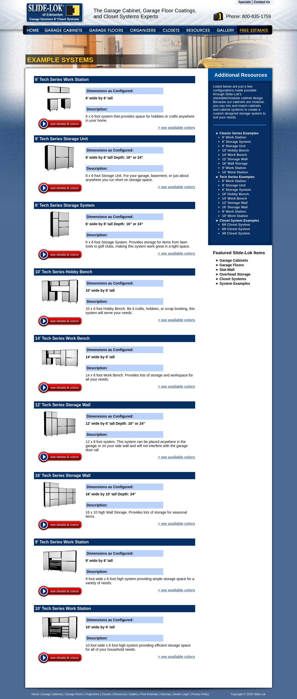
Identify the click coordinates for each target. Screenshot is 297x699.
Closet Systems (233, 279)
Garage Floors (232, 265)
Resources (120, 694)
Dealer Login (181, 694)
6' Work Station (234, 137)
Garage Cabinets (234, 260)
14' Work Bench (234, 155)
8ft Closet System (236, 224)
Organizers (92, 694)
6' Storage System (236, 142)
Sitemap (165, 694)
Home (35, 694)
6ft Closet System (236, 229)
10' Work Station (235, 172)
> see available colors (176, 128)
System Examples (235, 283)
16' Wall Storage (235, 163)
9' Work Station (234, 168)
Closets (106, 694)
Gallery (133, 694)
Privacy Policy (200, 694)
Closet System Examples (239, 220)
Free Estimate (149, 694)
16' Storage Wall (235, 207)
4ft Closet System (236, 233)
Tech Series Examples (237, 177)
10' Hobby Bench (235, 150)
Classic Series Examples (239, 133)
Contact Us (262, 2)
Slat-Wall (227, 270)
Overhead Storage (235, 274)
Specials (244, 2)
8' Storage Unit (234, 146)
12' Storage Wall (235, 159)
